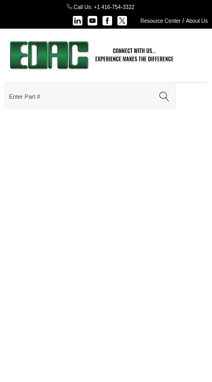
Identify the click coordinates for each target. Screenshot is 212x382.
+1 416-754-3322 (114, 7)
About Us (197, 21)
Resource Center (160, 21)
